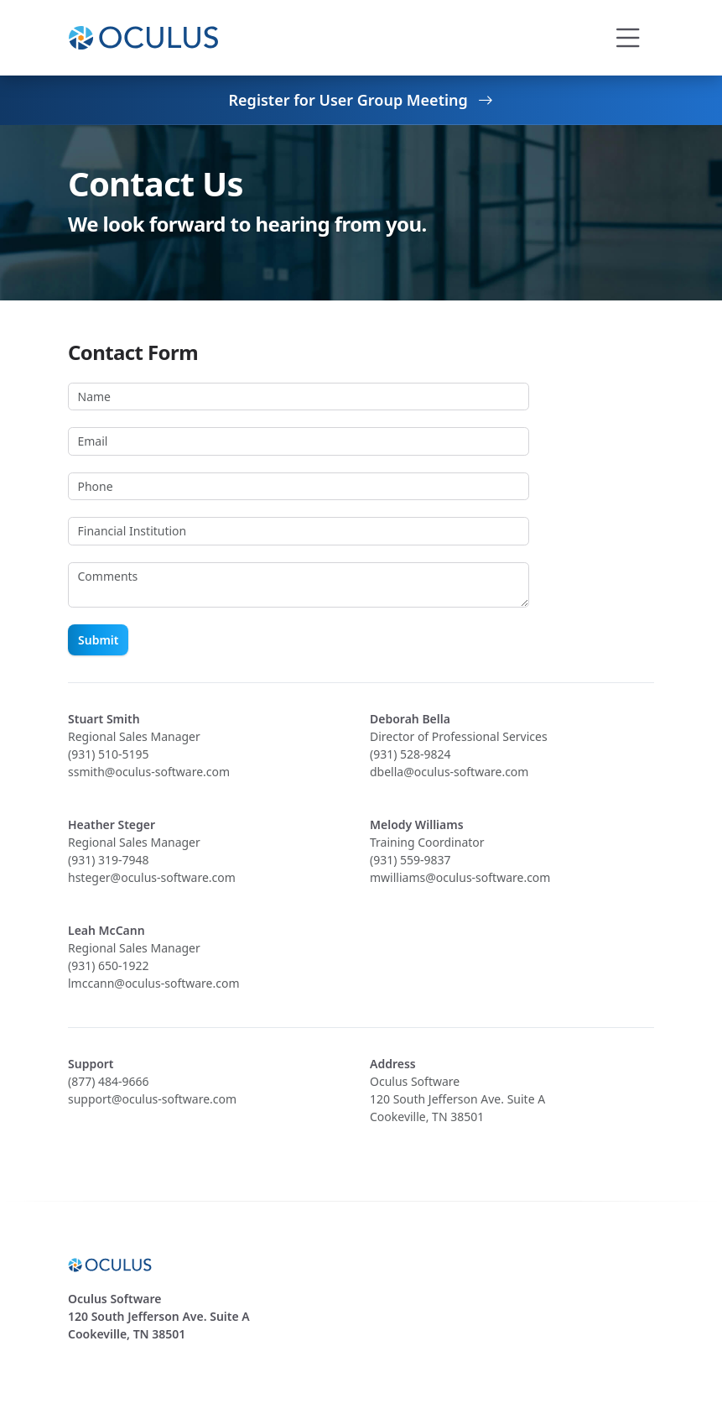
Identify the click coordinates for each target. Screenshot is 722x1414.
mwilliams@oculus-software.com (460, 877)
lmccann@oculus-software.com (154, 983)
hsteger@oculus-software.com (152, 877)
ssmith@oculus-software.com (149, 772)
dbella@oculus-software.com (449, 772)
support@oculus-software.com (152, 1099)
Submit (98, 640)
